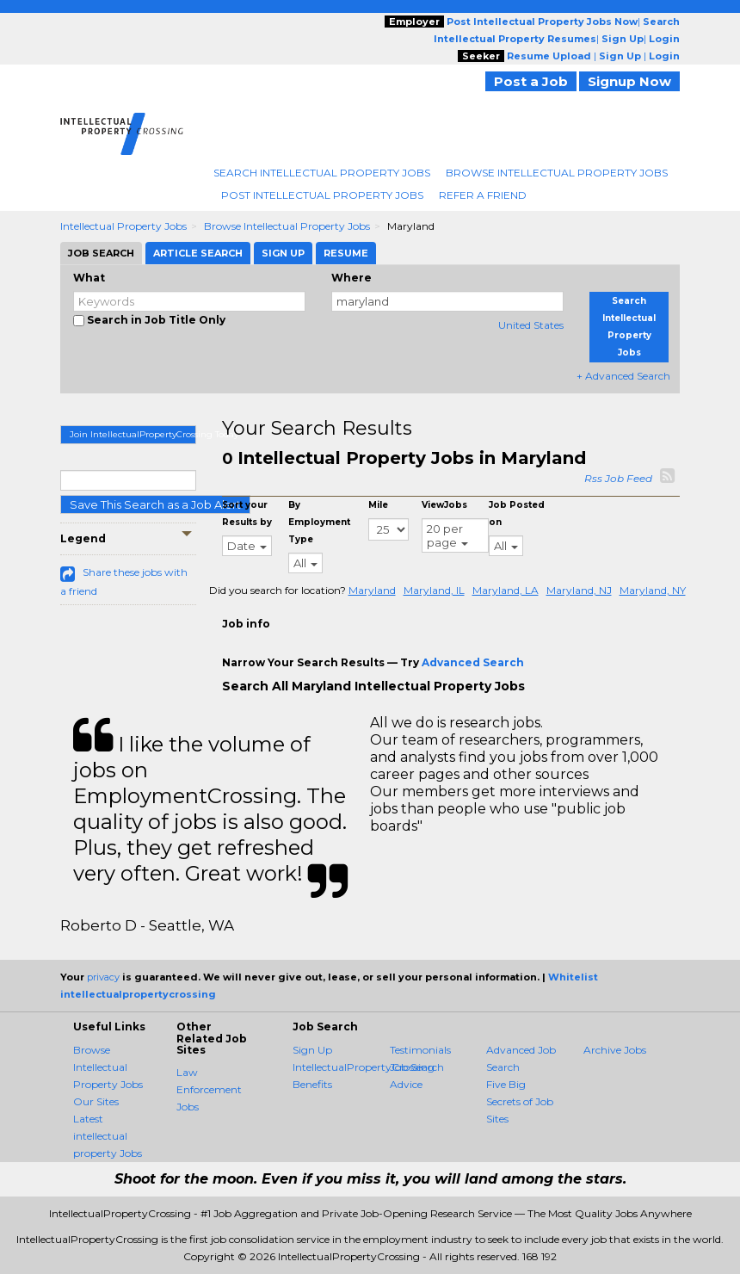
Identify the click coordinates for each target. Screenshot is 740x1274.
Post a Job (531, 81)
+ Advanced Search (623, 375)
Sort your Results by (247, 513)
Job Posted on (517, 513)
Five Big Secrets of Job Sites (519, 1101)
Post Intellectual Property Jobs (322, 195)
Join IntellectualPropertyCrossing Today (133, 434)
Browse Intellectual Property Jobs (557, 172)
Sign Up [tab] (283, 253)
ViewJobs (444, 504)
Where (351, 277)
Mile (378, 504)
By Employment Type (319, 522)
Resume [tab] (346, 253)
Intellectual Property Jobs (123, 226)
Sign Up (312, 1049)
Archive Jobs (614, 1049)
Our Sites (96, 1101)
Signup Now (629, 81)
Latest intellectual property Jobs (107, 1136)
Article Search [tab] (198, 253)
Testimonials (420, 1049)
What (89, 277)
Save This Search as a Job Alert (155, 504)
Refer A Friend (483, 195)
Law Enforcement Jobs (209, 1089)
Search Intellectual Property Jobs (321, 172)
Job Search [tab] (101, 253)
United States (531, 324)
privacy (103, 977)
